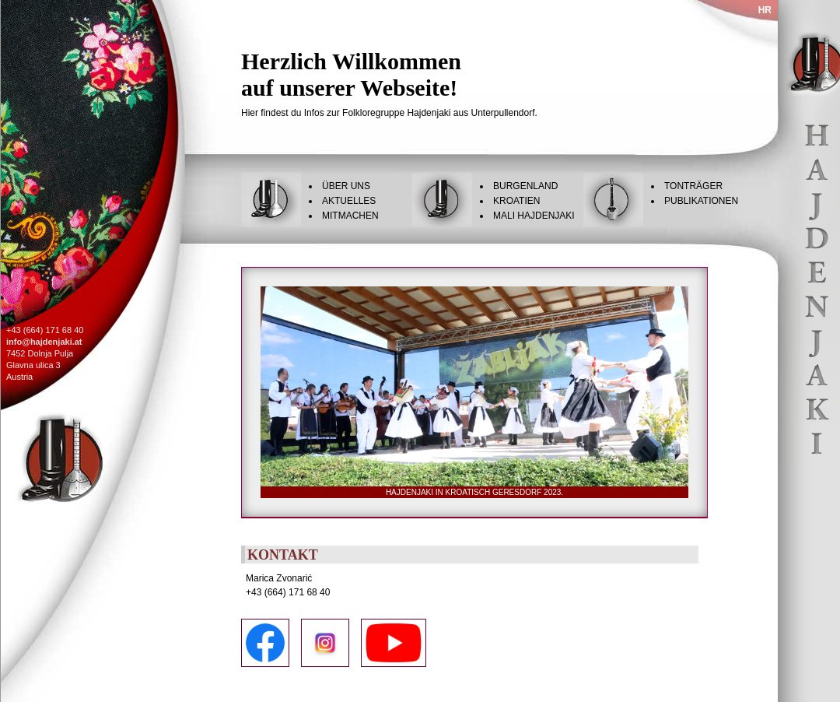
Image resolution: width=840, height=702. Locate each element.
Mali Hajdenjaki (534, 215)
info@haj (24, 341)
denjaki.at (62, 341)
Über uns (346, 186)
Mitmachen (350, 215)
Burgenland (525, 186)
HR (765, 10)
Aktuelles (349, 200)
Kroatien (516, 200)
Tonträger (693, 186)
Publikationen (701, 200)
